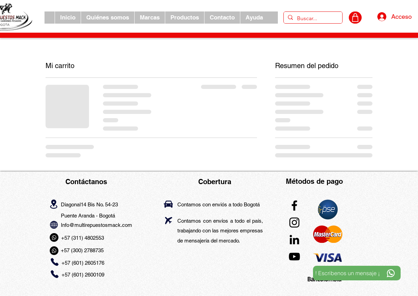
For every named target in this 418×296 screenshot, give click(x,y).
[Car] (168, 204)
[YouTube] (294, 256)
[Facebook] (294, 205)
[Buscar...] (312, 18)
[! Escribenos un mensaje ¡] (357, 273)
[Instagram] (294, 222)
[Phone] (54, 262)
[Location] (53, 204)
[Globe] (53, 224)
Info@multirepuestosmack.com (96, 225)
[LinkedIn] (294, 239)
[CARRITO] (355, 17)
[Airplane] (168, 220)
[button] (149, 17)
